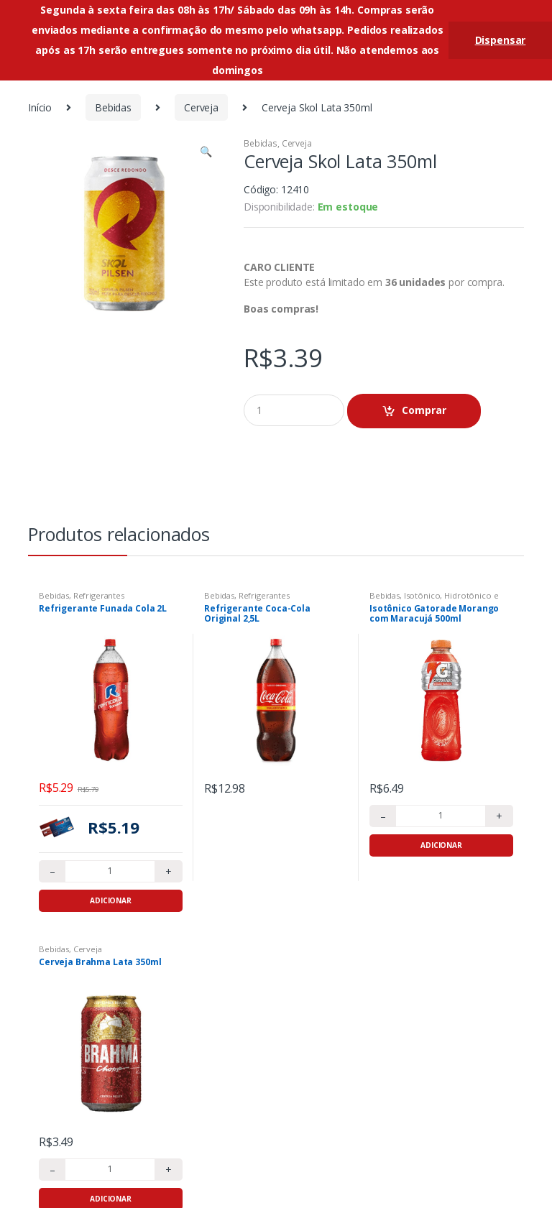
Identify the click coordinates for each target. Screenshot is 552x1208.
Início (40, 107)
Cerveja (201, 107)
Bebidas (113, 107)
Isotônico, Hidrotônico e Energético (433, 599)
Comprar (424, 410)
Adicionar (111, 900)
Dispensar (500, 40)
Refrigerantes (98, 595)
